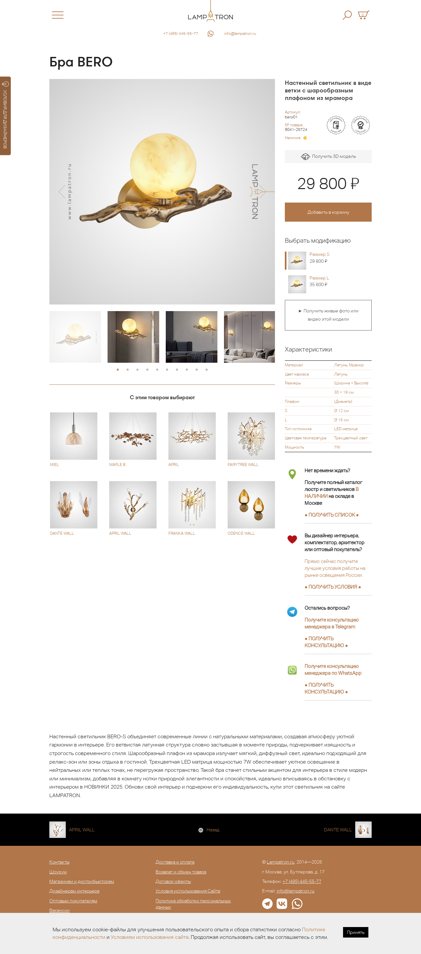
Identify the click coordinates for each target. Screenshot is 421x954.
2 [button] (127, 370)
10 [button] (206, 370)
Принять (355, 932)
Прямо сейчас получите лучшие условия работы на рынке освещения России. (335, 568)
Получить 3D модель (328, 156)
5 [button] (157, 370)
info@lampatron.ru (240, 33)
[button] (62, 191)
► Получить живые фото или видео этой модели (328, 315)
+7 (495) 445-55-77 (180, 33)
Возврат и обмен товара (181, 871)
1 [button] (117, 370)
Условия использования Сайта (188, 890)
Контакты (59, 862)
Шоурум (58, 871)
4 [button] (147, 370)
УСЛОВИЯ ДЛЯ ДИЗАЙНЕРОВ (5, 115)
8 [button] (187, 370)
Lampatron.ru (280, 862)
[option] (162, 192)
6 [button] (167, 370)
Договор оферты (173, 881)
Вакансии (59, 910)
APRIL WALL (82, 829)
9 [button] (196, 370)
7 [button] (177, 370)
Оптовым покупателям (73, 900)
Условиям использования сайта (149, 937)
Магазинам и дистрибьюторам (81, 881)
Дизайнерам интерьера (74, 890)
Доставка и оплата (175, 862)
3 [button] (137, 370)
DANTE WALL (338, 829)
